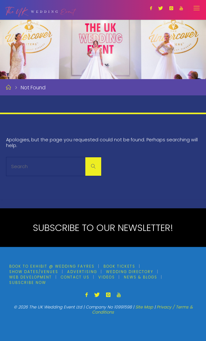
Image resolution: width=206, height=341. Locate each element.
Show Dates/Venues (33, 271)
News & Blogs (140, 277)
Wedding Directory (129, 271)
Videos (106, 277)
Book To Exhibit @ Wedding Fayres (52, 266)
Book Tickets (119, 266)
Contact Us (75, 277)
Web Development (30, 277)
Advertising (82, 271)
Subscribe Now (27, 282)
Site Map (144, 307)
